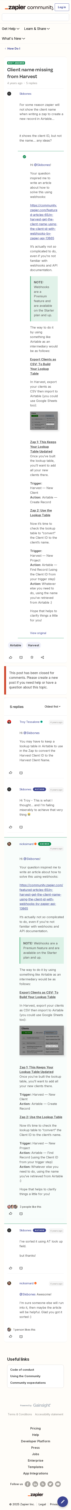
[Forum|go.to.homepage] (27, 7)
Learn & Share (37, 28)
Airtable (15, 645)
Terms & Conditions (20, 1414)
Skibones (25, 93)
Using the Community (25, 1376)
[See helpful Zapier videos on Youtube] (58, 1484)
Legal (42, 1504)
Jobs (35, 1454)
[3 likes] (24, 1207)
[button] (62, 7)
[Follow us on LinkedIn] (35, 1484)
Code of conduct (22, 1369)
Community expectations (28, 1382)
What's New (14, 38)
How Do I (13, 48)
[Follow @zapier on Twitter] (50, 1484)
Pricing (35, 1428)
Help (35, 1435)
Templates (35, 1467)
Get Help (11, 28)
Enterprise (35, 1460)
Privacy (55, 1504)
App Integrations (35, 1473)
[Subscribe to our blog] (43, 1484)
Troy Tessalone (30, 722)
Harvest (33, 645)
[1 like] (21, 1330)
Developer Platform (35, 1441)
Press (35, 1448)
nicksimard (27, 844)
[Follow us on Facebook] (27, 1484)
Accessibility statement (49, 1414)
